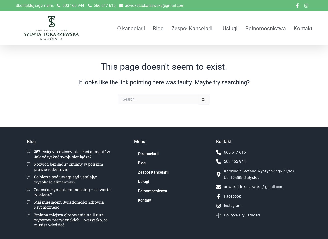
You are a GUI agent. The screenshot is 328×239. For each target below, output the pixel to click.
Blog (158, 28)
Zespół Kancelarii (191, 28)
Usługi (230, 28)
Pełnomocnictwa (265, 28)
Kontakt (303, 28)
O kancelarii (131, 28)
